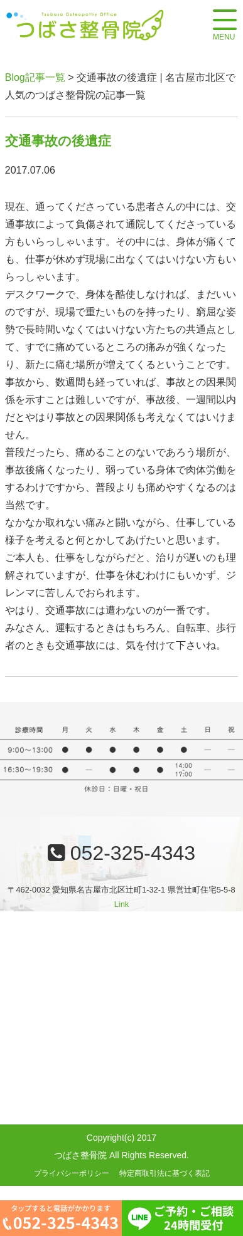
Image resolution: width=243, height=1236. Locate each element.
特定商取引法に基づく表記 (164, 1173)
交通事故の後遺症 (58, 141)
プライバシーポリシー (71, 1173)
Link (121, 904)
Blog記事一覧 (35, 77)
